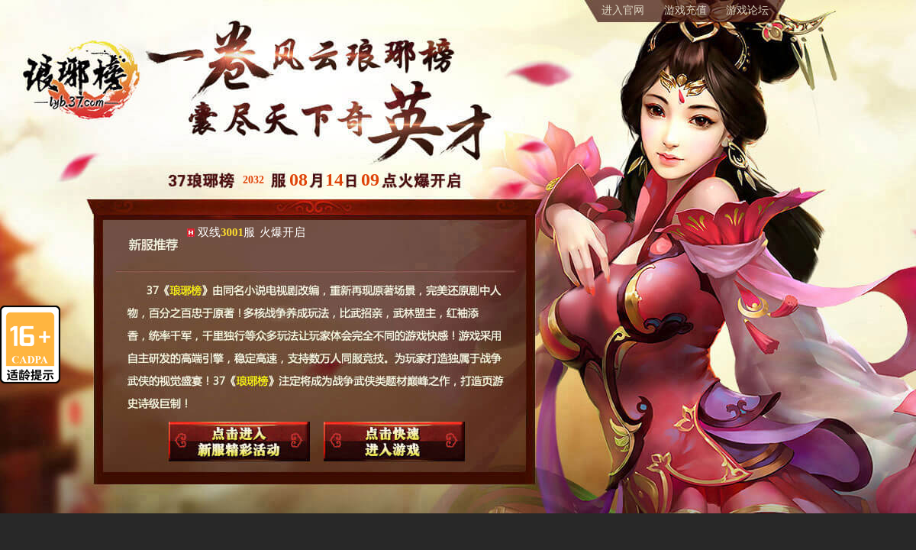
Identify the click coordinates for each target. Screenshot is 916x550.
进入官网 (623, 10)
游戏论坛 (747, 10)
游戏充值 (685, 10)
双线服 (251, 232)
